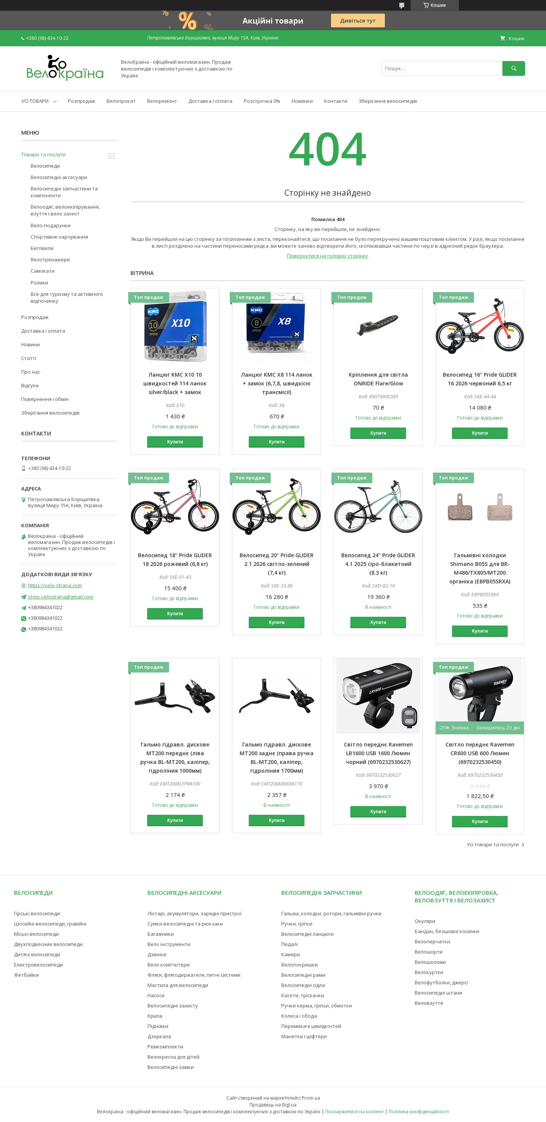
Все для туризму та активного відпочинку (67, 297)
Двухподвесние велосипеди (48, 944)
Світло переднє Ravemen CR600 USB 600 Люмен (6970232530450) (480, 753)
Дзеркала (159, 1036)
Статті (28, 358)
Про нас (30, 371)
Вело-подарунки (51, 225)
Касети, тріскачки (302, 995)
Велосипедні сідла (303, 985)
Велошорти (428, 951)
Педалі (289, 944)
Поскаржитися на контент (354, 1111)
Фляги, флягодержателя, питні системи (193, 974)
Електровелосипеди (38, 964)
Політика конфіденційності (419, 1111)
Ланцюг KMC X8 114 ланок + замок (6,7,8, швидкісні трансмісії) (276, 383)
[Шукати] (513, 68)
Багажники (160, 933)
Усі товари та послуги (493, 844)
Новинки (302, 100)
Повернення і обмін (45, 399)
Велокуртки (429, 972)
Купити (175, 442)
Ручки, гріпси (296, 923)
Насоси (156, 995)
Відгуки (30, 385)
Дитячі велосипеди (37, 954)
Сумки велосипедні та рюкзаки (185, 923)
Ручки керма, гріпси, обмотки (316, 1005)
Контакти (335, 100)
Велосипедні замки (170, 1067)
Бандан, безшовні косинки (447, 931)
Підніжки (157, 1026)
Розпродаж (81, 100)
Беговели (42, 248)
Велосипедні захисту (172, 1005)
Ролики (39, 282)
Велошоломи (430, 962)
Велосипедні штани (438, 992)
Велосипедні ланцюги (307, 933)
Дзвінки (156, 954)
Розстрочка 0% (262, 100)
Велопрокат (121, 100)
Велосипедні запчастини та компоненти (64, 192)
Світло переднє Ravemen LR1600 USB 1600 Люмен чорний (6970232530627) (378, 753)
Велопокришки (299, 964)
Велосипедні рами (303, 974)
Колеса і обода (299, 1015)
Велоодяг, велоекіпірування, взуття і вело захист (65, 210)
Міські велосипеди (36, 933)
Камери (290, 954)
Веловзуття (429, 1002)
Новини (30, 344)
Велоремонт (162, 100)
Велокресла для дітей (173, 1056)
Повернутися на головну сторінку (327, 255)
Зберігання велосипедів (388, 100)
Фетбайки (26, 974)
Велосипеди (45, 165)
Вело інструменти (168, 944)
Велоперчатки (432, 941)
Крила (154, 1015)
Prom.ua (311, 1098)
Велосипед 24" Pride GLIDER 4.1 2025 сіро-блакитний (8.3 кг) (378, 564)
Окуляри (425, 921)
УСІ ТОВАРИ (35, 100)
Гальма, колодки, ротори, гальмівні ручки (331, 913)
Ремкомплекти (165, 1046)
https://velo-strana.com (55, 585)
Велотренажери (50, 259)
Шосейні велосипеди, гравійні (50, 923)
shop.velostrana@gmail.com (60, 597)
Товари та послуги (43, 154)
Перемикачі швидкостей (311, 1026)
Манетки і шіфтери (304, 1036)
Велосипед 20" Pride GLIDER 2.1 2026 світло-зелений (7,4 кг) (277, 564)
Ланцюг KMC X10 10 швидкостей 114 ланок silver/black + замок (175, 383)
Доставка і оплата (210, 100)
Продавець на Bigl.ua (273, 1105)
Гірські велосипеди (37, 913)
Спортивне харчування (59, 236)
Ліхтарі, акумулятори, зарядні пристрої (194, 913)
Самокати (43, 270)
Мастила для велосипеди (177, 985)
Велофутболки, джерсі (441, 982)
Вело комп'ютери (168, 964)
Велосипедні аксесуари (59, 177)
